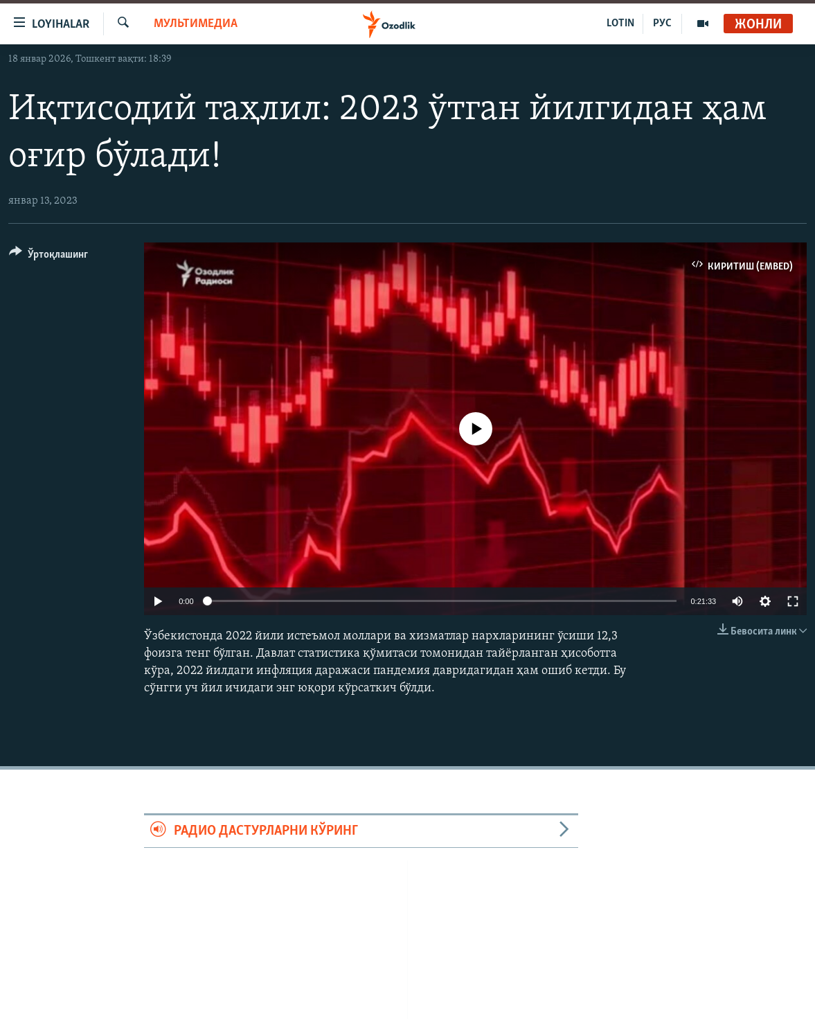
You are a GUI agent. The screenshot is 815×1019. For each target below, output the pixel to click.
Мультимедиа (196, 23)
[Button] (48, 256)
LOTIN (620, 23)
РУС (662, 23)
